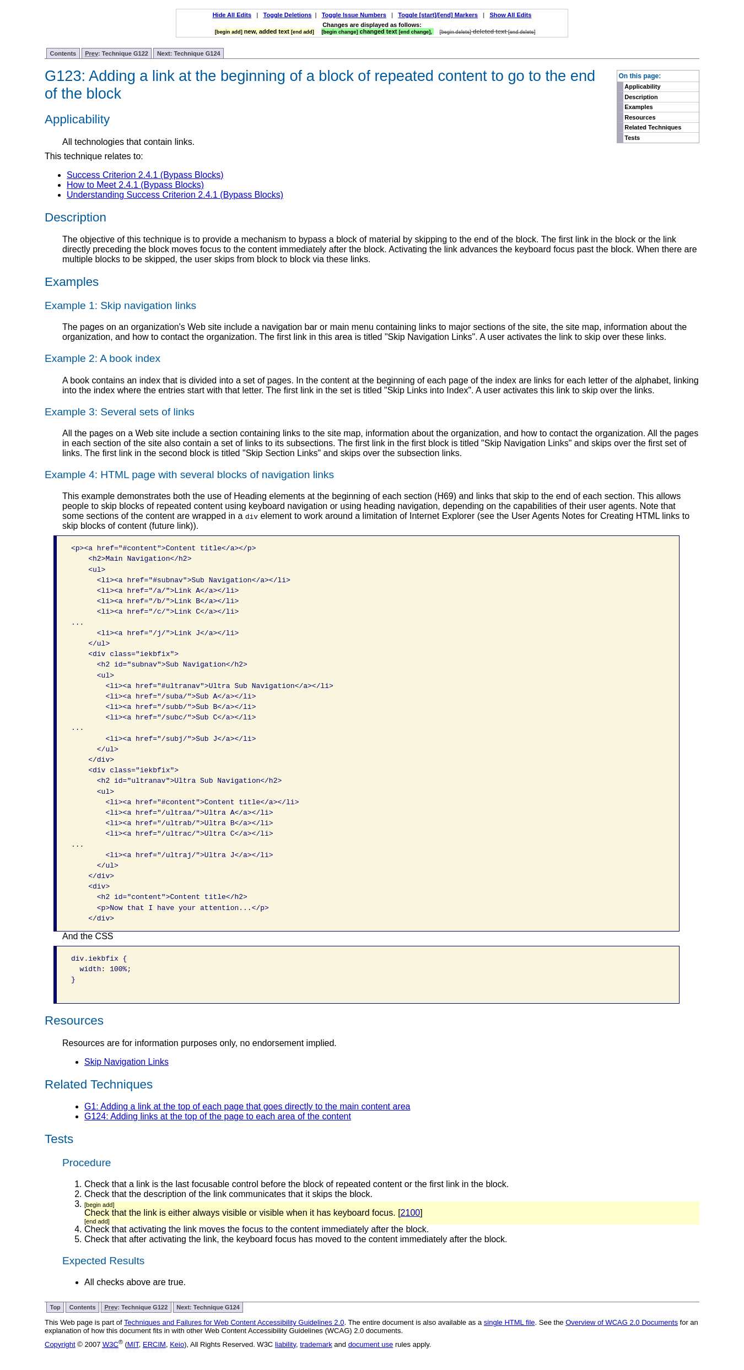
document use (370, 1344)
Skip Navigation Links (126, 1061)
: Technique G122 (116, 53)
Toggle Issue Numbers (354, 15)
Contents (63, 53)
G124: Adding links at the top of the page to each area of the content (217, 1116)
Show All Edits (510, 15)
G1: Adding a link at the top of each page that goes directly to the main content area (247, 1106)
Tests (632, 137)
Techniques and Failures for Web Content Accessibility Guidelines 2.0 (234, 1322)
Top (55, 1307)
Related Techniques (652, 127)
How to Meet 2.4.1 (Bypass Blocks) (135, 184)
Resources (639, 117)
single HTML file (509, 1322)
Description (641, 97)
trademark (316, 1344)
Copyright (60, 1344)
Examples (638, 107)
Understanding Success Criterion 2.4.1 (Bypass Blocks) (175, 194)
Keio (177, 1344)
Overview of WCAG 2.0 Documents (621, 1322)
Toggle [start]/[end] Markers (438, 15)
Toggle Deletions (287, 15)
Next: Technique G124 (188, 53)
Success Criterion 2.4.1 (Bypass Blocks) (145, 175)
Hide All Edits (232, 15)
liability (285, 1344)
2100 (410, 1212)
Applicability (642, 86)
